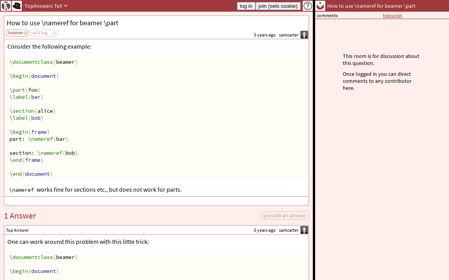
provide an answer (284, 215)
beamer (15, 32)
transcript (392, 15)
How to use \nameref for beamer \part (62, 22)
